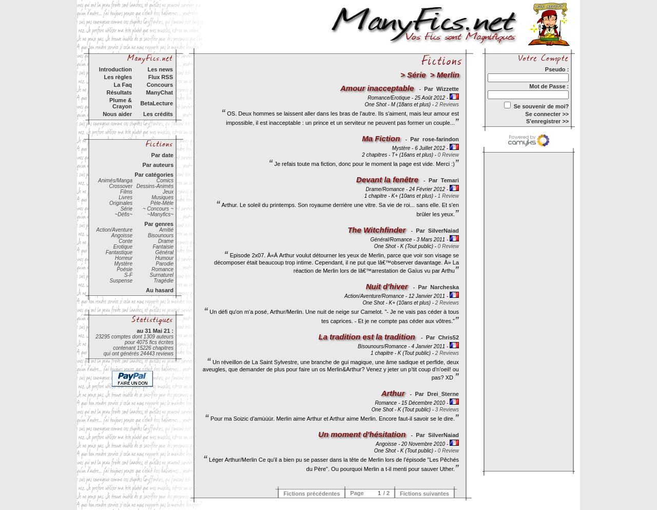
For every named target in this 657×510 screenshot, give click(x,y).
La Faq (123, 85)
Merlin (448, 74)
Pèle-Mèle (161, 203)
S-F (128, 275)
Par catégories (153, 175)
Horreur (123, 258)
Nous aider (117, 114)
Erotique (122, 247)
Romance (162, 269)
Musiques (162, 197)
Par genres (158, 224)
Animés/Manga (115, 180)
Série (126, 209)
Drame (165, 241)
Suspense (121, 281)
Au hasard (159, 290)
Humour (164, 258)
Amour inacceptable (377, 88)
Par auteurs (157, 165)
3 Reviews (447, 409)
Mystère (123, 264)
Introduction (115, 69)
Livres (125, 197)
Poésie (124, 269)
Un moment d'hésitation (361, 434)
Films (126, 192)
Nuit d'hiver (387, 286)
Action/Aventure (114, 230)
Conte (125, 241)
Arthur (393, 393)
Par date (162, 155)
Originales (120, 203)
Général (164, 252)
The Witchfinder (376, 229)
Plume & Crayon (120, 103)
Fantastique (119, 252)
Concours (160, 85)
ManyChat (159, 92)
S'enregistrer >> (547, 121)
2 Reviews (447, 104)
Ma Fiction (381, 138)
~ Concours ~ (158, 209)
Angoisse (121, 235)
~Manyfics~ (160, 214)
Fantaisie (162, 247)
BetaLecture (156, 103)
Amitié (166, 230)
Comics (165, 180)
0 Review (448, 155)
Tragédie (163, 281)
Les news (160, 69)
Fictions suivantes (424, 493)
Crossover (120, 186)
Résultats (119, 92)
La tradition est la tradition (367, 336)
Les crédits (158, 114)
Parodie (164, 264)
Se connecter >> (547, 114)
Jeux (168, 192)
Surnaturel (161, 275)
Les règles (118, 77)
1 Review (448, 196)
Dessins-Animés (155, 186)
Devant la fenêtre (387, 179)
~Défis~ (123, 214)
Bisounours (160, 235)
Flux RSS (160, 77)
